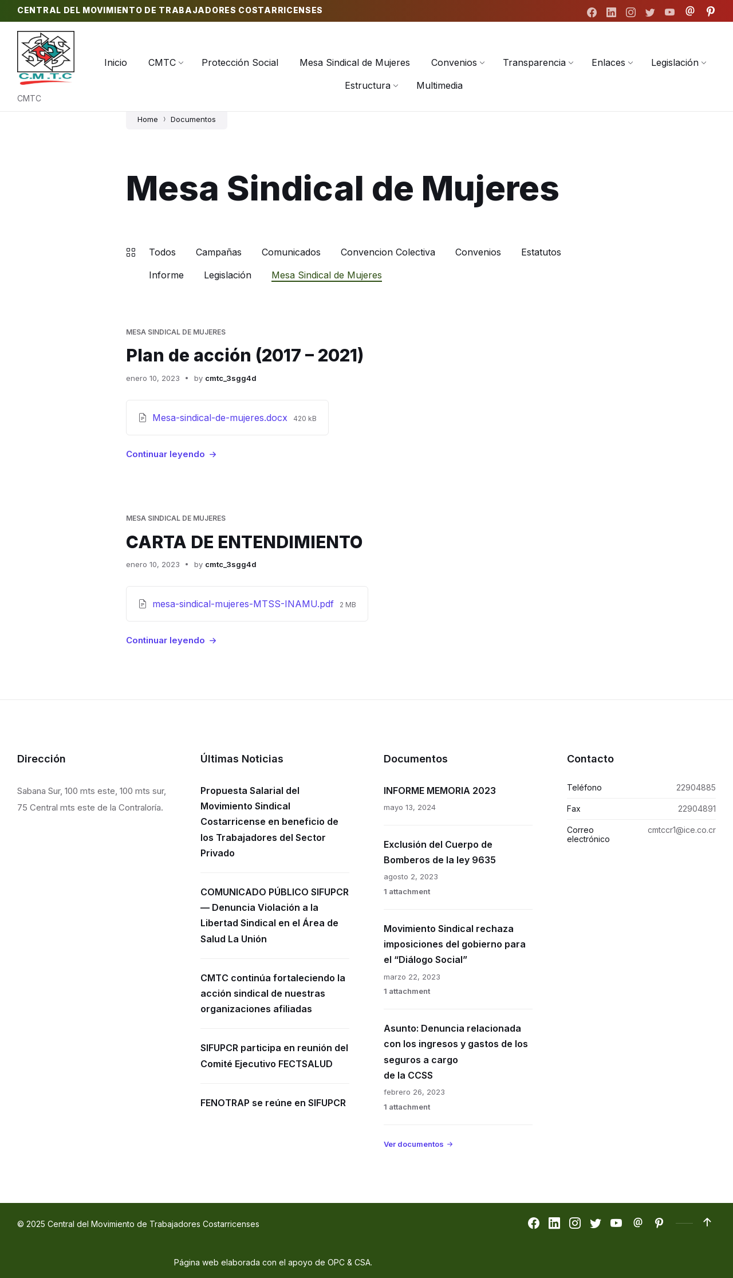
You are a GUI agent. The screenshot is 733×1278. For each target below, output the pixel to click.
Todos (162, 252)
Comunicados (291, 252)
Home (147, 119)
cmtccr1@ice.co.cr (682, 829)
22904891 (697, 808)
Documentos (193, 119)
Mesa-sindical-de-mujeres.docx (221, 417)
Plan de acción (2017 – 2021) (245, 355)
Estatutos (541, 252)
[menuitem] (115, 62)
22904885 (696, 787)
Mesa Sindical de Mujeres (326, 275)
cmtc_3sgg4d (231, 377)
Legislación (227, 275)
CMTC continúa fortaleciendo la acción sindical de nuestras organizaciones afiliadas (272, 992)
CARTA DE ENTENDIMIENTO (244, 541)
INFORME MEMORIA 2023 (440, 790)
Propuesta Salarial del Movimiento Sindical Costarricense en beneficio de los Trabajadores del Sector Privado (269, 821)
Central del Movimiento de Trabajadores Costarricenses (170, 10)
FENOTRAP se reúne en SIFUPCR (273, 1101)
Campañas (219, 252)
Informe (166, 275)
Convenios (478, 252)
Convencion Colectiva (388, 252)
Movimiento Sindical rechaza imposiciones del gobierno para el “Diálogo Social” (455, 943)
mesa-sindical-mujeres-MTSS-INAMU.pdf (244, 603)
